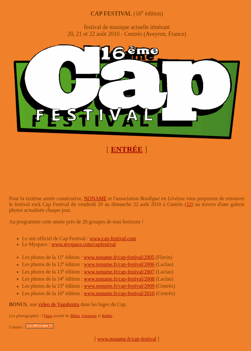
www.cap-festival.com (113, 238)
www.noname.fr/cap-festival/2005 (119, 257)
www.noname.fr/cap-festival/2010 (119, 293)
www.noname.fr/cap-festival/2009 (119, 286)
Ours (48, 315)
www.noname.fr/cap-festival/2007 (119, 271)
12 (188, 204)
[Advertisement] (127, 174)
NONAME (95, 198)
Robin (107, 315)
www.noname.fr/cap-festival (126, 339)
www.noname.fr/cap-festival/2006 (119, 264)
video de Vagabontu (58, 304)
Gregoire (89, 315)
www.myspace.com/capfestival (83, 244)
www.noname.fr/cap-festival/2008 (119, 279)
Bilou (75, 315)
